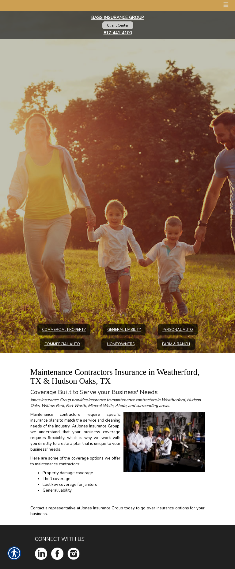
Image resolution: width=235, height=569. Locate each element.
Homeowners (121, 344)
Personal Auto (177, 329)
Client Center (117, 25)
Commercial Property (64, 329)
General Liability (124, 329)
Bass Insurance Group (117, 17)
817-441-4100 (118, 33)
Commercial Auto (62, 344)
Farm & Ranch (176, 344)
